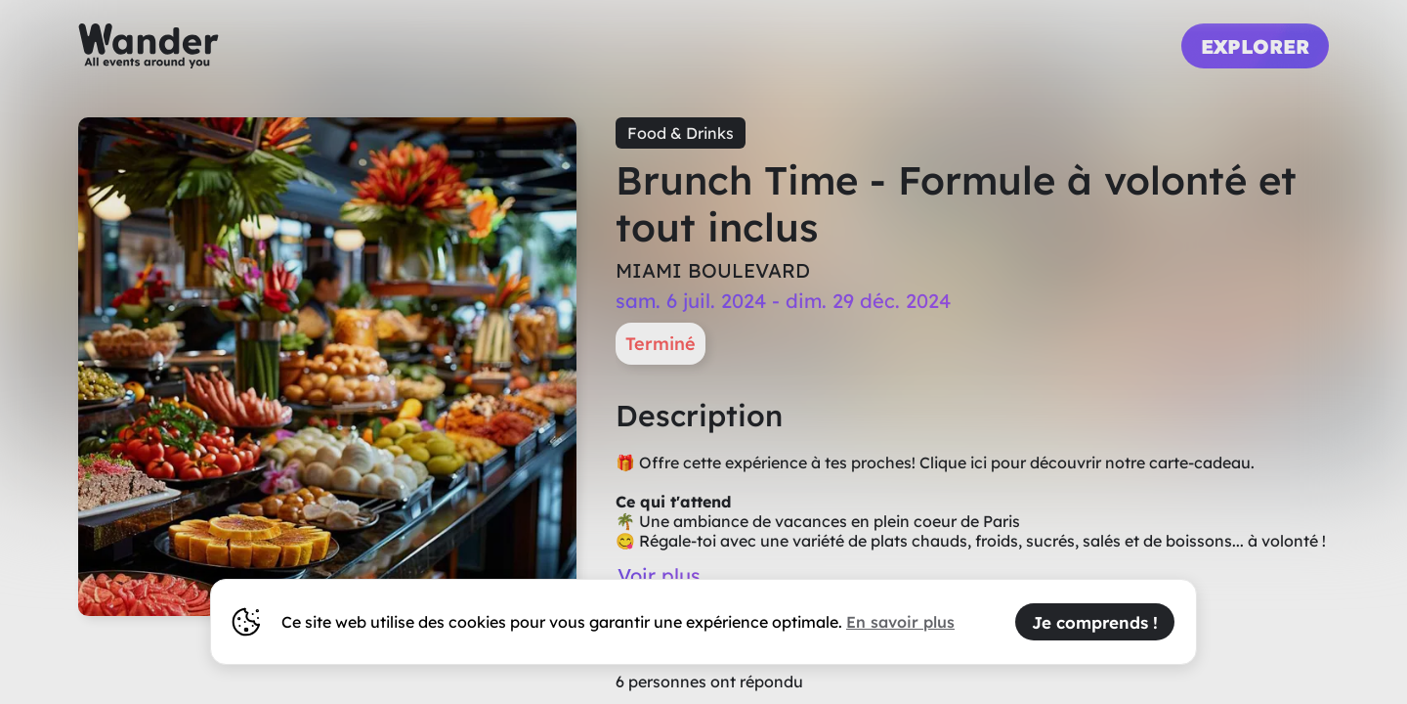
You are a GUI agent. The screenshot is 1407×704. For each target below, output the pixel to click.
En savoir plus (900, 622)
